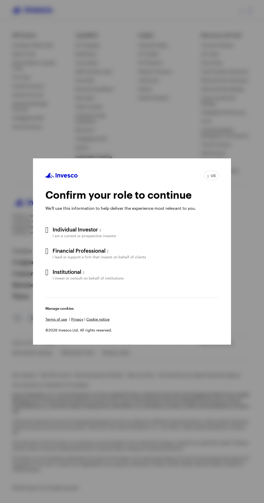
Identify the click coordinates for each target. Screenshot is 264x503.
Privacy (77, 319)
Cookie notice (98, 319)
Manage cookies (59, 308)
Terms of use (56, 319)
